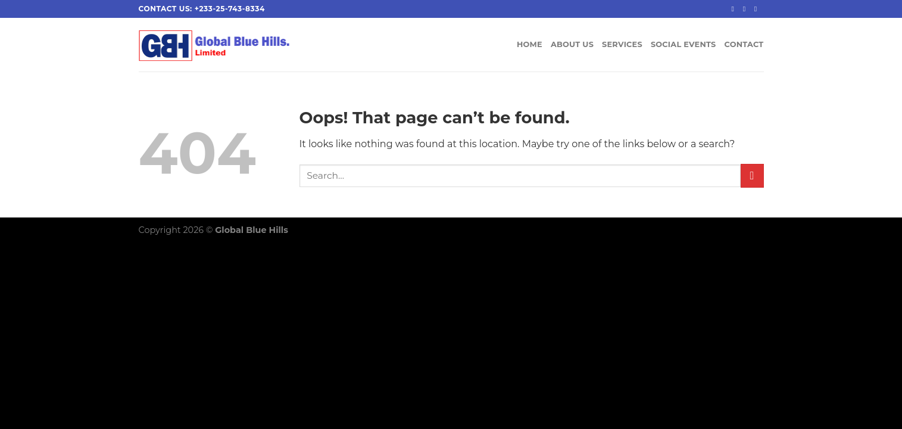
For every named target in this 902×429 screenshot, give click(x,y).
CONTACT (744, 44)
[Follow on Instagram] (746, 9)
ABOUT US (572, 44)
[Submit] (752, 175)
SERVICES (622, 44)
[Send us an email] (757, 9)
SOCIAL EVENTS (683, 44)
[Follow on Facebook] (734, 9)
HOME (529, 44)
